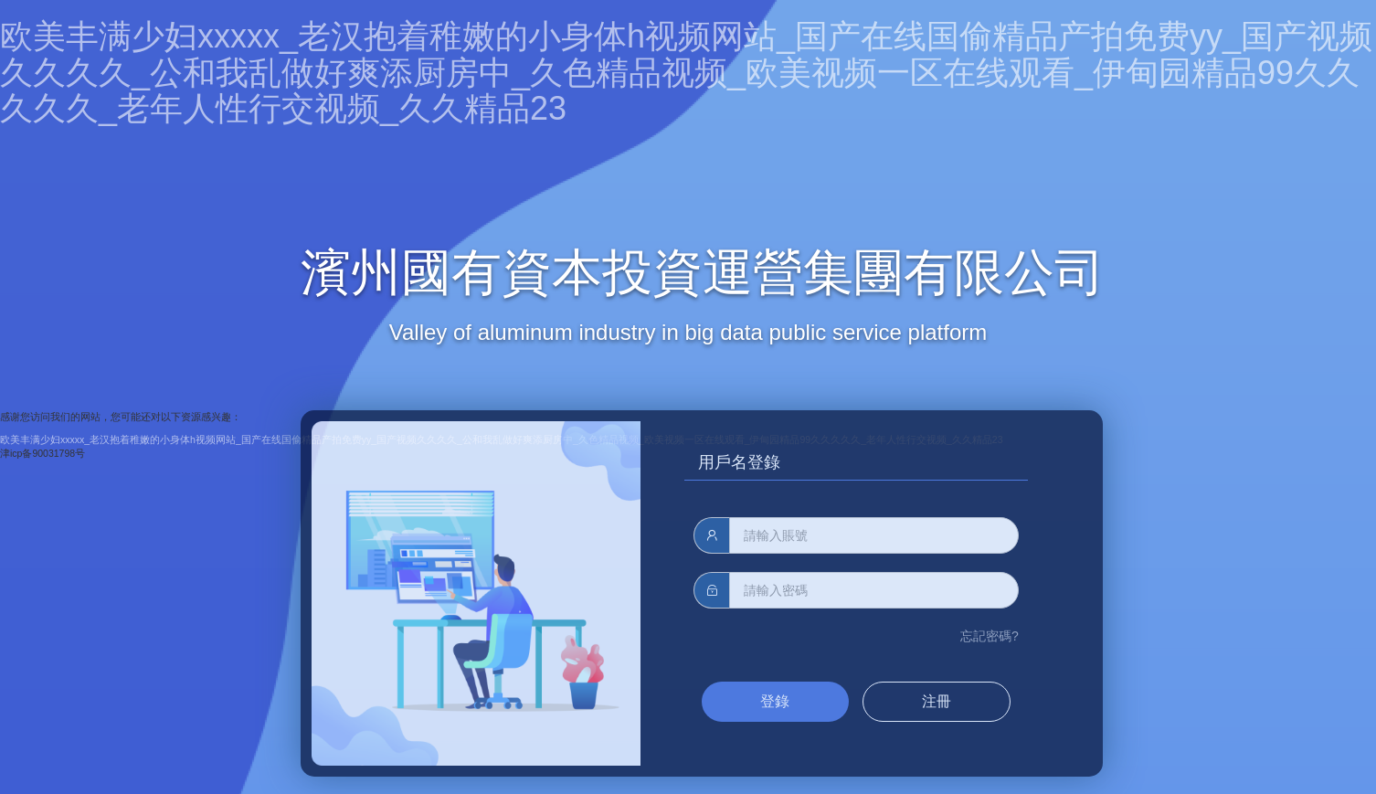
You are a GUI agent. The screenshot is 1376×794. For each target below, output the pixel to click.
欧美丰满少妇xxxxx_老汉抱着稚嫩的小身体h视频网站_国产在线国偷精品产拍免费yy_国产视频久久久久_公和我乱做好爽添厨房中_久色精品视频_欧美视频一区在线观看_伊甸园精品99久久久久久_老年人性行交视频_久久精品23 (686, 72)
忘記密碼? (989, 636)
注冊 (936, 701)
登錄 (774, 701)
